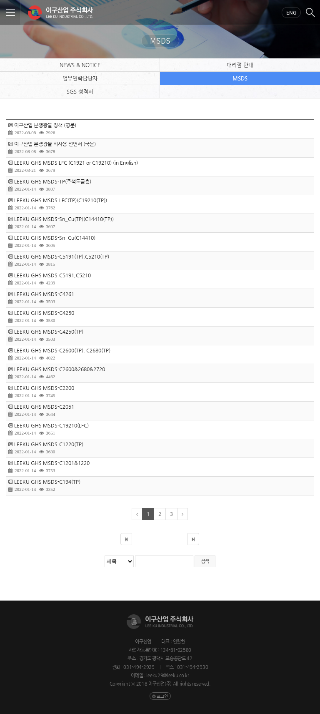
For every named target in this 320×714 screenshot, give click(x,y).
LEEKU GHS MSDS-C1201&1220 (52, 463)
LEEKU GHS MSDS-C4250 (44, 313)
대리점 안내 (240, 65)
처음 (126, 539)
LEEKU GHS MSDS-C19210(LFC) (51, 425)
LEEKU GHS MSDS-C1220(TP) (48, 444)
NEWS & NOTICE (80, 65)
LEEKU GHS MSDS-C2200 (44, 388)
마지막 (193, 539)
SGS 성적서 (80, 91)
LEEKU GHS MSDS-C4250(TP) (48, 331)
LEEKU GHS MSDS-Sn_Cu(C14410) (54, 238)
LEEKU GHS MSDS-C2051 (44, 407)
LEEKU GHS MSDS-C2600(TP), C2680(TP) (62, 350)
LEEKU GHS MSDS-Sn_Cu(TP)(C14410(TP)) (64, 219)
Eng (291, 12)
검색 (310, 12)
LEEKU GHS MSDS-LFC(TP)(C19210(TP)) (60, 200)
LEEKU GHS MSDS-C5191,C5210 (52, 275)
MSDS (240, 78)
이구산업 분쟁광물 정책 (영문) (45, 125)
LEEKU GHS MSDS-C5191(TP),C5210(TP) (61, 256)
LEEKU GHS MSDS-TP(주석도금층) (52, 181)
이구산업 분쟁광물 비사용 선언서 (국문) (55, 144)
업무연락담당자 (80, 78)
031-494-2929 (139, 667)
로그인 (162, 696)
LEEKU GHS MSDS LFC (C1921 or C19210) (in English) (76, 163)
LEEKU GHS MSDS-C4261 (44, 294)
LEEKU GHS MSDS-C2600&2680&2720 (59, 369)
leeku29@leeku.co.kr (167, 675)
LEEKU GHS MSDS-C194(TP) (47, 482)
